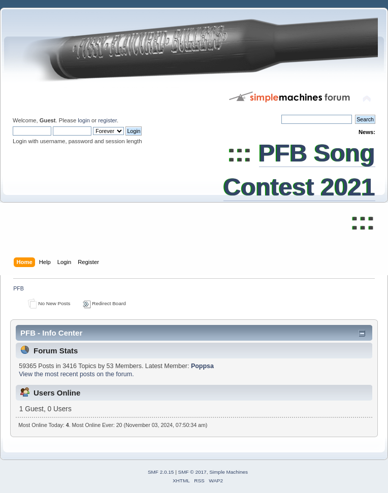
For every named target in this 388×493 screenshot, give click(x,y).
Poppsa (202, 366)
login (84, 120)
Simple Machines (228, 472)
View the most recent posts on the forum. (76, 374)
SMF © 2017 (192, 472)
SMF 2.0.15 (161, 472)
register (107, 120)
